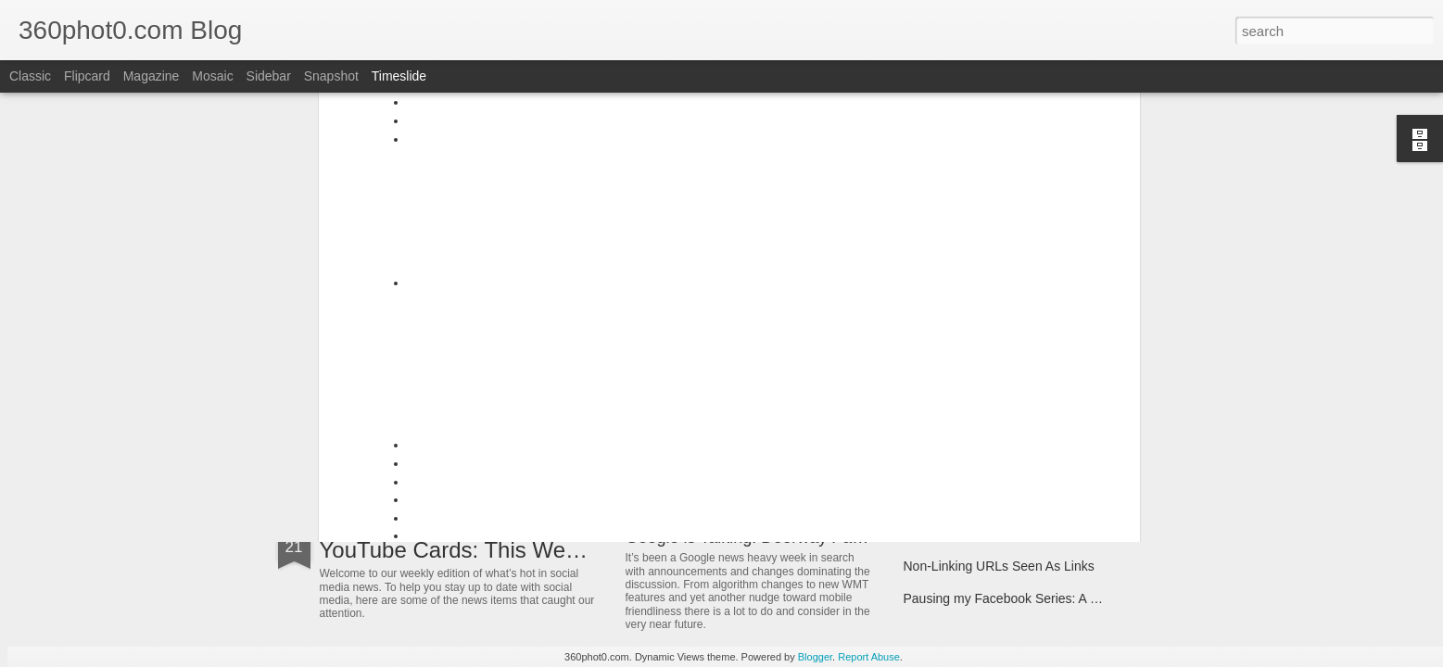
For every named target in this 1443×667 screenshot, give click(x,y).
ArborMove (374, 430)
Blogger (815, 656)
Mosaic (212, 76)
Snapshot (331, 76)
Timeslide (399, 76)
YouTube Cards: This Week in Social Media (533, 549)
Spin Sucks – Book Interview (986, 428)
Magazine (151, 76)
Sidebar (269, 76)
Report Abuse (869, 656)
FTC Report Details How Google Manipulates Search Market (1077, 533)
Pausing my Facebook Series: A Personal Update (1045, 598)
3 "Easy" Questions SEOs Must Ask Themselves (804, 409)
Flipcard (87, 76)
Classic (30, 76)
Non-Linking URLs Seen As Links (999, 566)
